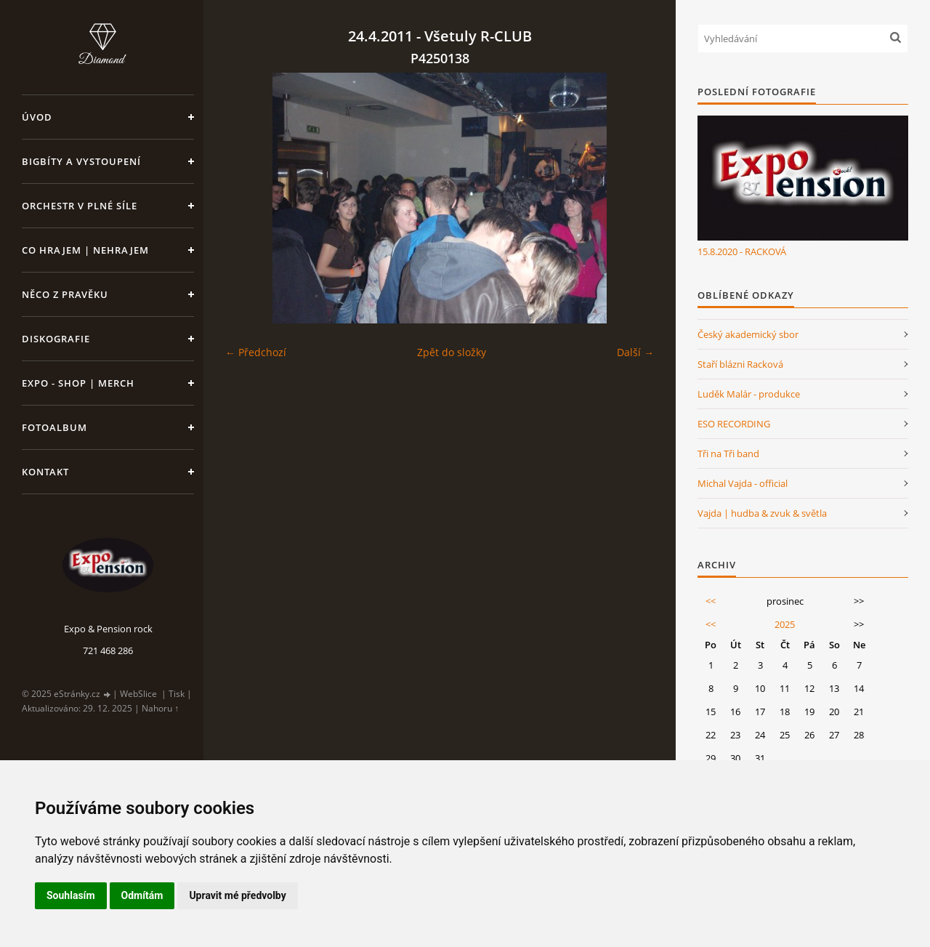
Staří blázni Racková (740, 364)
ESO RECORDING (734, 423)
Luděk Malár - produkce (749, 393)
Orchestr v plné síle (79, 205)
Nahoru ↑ (160, 708)
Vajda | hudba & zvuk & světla (762, 513)
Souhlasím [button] (70, 895)
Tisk (177, 694)
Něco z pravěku (65, 294)
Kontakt (45, 471)
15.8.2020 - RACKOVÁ (742, 251)
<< (710, 601)
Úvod (37, 117)
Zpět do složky (451, 352)
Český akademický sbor (748, 334)
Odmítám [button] (142, 895)
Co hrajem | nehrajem (85, 250)
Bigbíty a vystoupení (81, 161)
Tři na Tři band (728, 453)
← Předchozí (255, 352)
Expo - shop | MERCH (78, 383)
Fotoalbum (54, 427)
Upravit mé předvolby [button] (237, 895)
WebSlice (138, 694)
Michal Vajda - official (743, 483)
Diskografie (56, 338)
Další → (635, 352)
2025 (785, 624)
